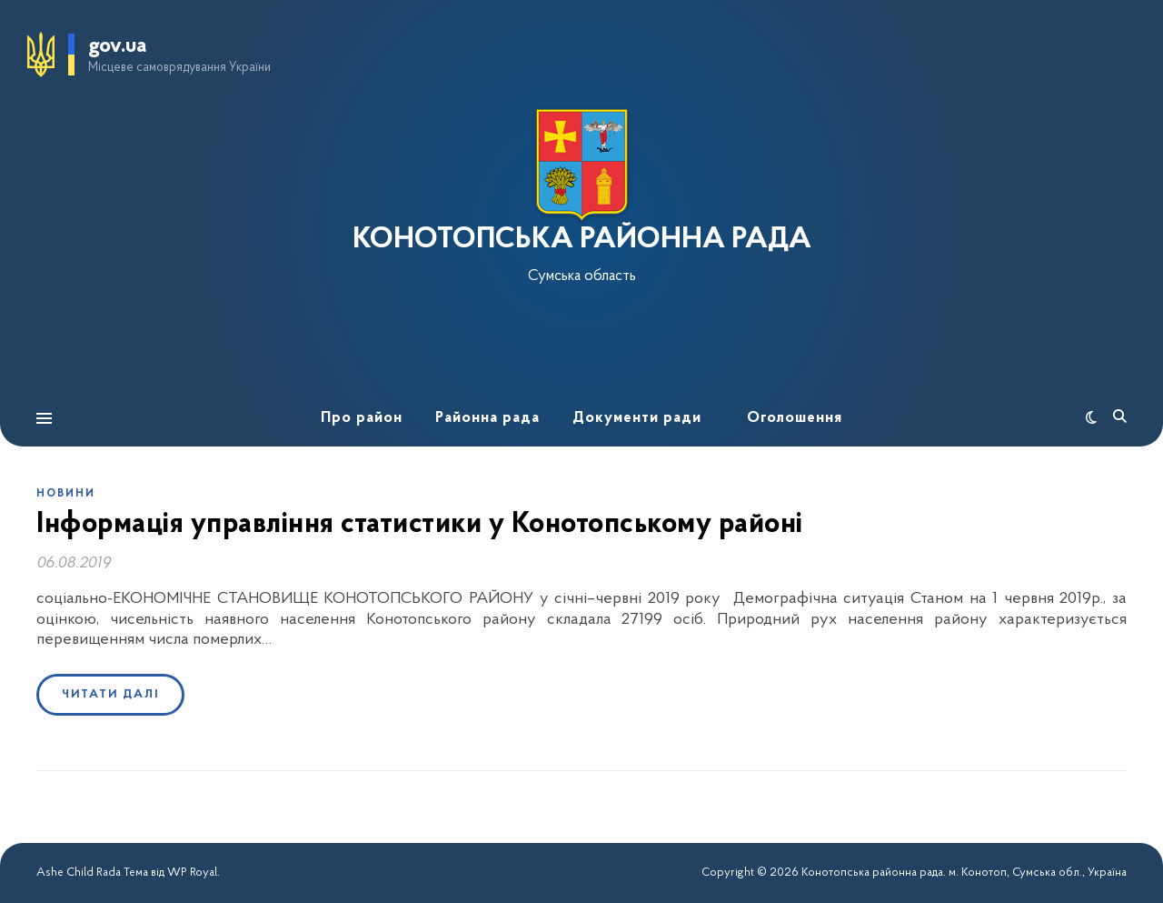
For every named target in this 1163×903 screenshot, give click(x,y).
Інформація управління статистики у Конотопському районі (419, 524)
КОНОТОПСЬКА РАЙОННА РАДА (582, 240)
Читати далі (110, 694)
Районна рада (487, 418)
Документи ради (636, 418)
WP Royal (192, 872)
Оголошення (794, 418)
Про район (362, 418)
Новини (65, 493)
